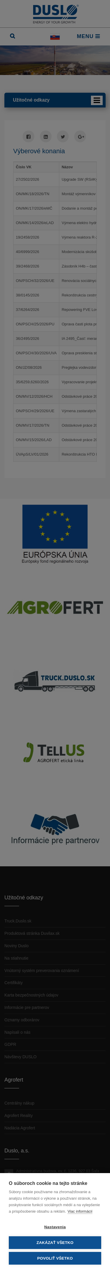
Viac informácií (79, 1211)
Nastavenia (55, 1227)
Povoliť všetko (55, 1258)
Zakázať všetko (55, 1242)
